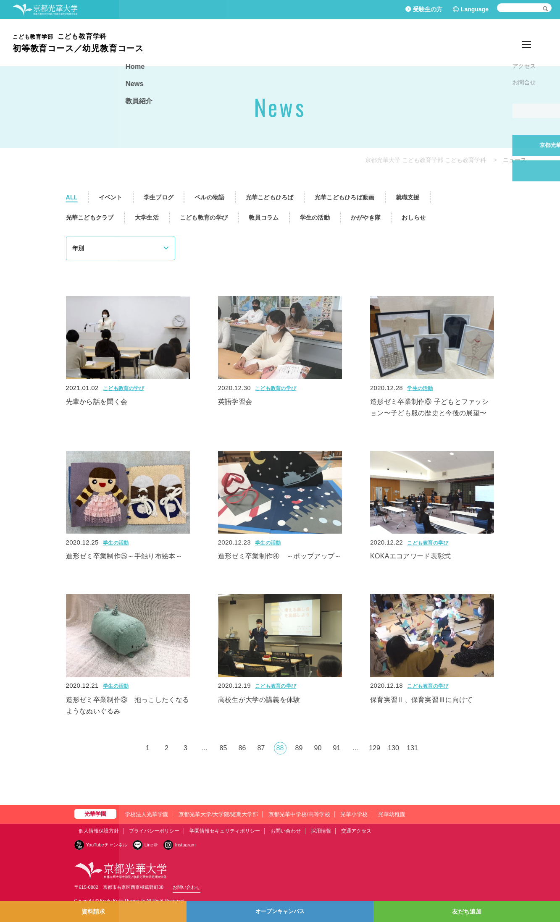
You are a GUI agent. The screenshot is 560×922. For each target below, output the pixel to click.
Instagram (185, 844)
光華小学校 (354, 814)
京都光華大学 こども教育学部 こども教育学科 (425, 160)
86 (242, 748)
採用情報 (321, 831)
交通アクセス (356, 831)
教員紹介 (534, 42)
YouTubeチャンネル (106, 844)
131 (412, 748)
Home (480, 42)
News (505, 42)
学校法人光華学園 (146, 814)
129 (374, 748)
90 (318, 748)
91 (337, 748)
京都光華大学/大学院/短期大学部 (218, 814)
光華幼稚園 (391, 814)
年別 (78, 248)
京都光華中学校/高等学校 (299, 814)
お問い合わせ (286, 831)
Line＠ (151, 844)
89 (299, 748)
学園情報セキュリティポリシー (224, 831)
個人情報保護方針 (99, 831)
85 (223, 748)
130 (393, 748)
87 (261, 748)
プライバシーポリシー (154, 831)
